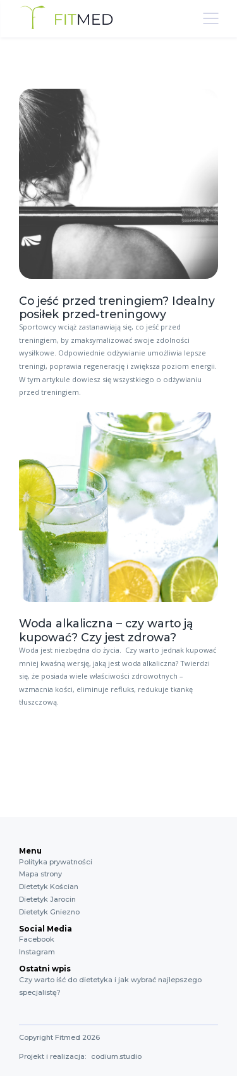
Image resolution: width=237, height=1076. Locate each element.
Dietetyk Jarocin (47, 899)
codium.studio (116, 1056)
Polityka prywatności (55, 861)
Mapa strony (40, 873)
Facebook (36, 939)
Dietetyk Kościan (48, 886)
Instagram (37, 951)
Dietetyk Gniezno (49, 911)
